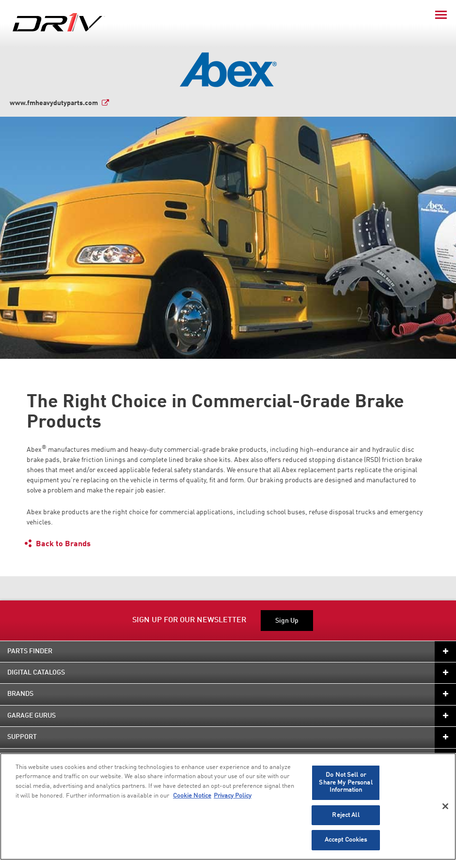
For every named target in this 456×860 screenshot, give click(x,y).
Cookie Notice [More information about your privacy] (192, 796)
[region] (228, 806)
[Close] (445, 806)
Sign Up (287, 620)
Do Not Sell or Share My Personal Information (345, 782)
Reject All (345, 815)
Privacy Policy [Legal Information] (233, 796)
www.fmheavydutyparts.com (54, 103)
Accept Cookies (346, 840)
